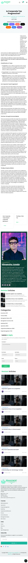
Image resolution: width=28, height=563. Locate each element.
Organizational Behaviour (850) (7, 328)
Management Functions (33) (7, 320)
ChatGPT (6, 24)
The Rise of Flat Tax (20, 219)
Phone (16, 358)
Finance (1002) (4, 315)
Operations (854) (4, 325)
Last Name (17, 352)
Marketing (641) (4, 323)
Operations (3, 505)
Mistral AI (8, 27)
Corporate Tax (14, 16)
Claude (17, 24)
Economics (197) (4, 313)
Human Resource (4, 514)
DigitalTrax (10, 554)
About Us (3, 526)
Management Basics (5, 516)
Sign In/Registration (5, 530)
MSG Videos (3, 518)
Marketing (3, 509)
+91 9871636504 (5, 496)
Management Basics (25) (6, 318)
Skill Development (4, 503)
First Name (4, 352)
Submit (5, 366)
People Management (5, 507)
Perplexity (12, 24)
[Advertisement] (10, 43)
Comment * (4, 341)
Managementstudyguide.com (14, 552)
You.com (19, 27)
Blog (2, 528)
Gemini (14, 27)
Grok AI (22, 24)
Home (4, 16)
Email (3, 358)
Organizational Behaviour (6, 511)
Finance (8, 16)
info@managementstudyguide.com (9, 497)
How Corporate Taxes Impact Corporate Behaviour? (7, 220)
